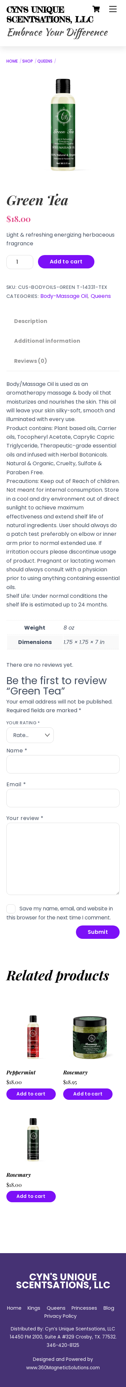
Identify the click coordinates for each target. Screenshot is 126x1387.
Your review (25, 818)
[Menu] (113, 9)
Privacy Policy (60, 1316)
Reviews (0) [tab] (30, 361)
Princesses (84, 1308)
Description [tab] (30, 321)
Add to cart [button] (31, 1094)
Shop (27, 61)
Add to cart (66, 261)
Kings (34, 1308)
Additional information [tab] (47, 341)
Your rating (23, 723)
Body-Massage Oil (64, 296)
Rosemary (75, 1072)
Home (12, 61)
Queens (44, 61)
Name (17, 750)
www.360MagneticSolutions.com (63, 1368)
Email (16, 784)
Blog (108, 1308)
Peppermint (21, 1072)
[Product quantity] (19, 262)
